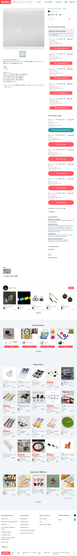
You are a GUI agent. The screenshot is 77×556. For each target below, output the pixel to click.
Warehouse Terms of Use (27, 553)
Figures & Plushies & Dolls (54, 8)
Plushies (65, 8)
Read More (55, 34)
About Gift (52, 211)
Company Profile (12, 553)
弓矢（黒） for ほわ (51, 306)
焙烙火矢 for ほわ (65, 306)
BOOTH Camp (4, 542)
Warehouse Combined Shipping (27, 530)
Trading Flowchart (54, 246)
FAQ (40, 521)
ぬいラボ (12, 288)
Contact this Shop (52, 257)
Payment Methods (24, 524)
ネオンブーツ (21, 306)
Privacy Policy (39, 553)
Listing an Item (4, 518)
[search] (30, 2)
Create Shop (59, 1)
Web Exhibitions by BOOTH (26, 533)
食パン (46, 342)
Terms (49, 254)
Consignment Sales (5, 534)
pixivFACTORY (51, 241)
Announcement (42, 518)
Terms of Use (19, 553)
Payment (51, 249)
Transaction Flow (24, 527)
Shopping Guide (24, 521)
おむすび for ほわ (36, 306)
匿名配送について (5, 524)
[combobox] (22, 2)
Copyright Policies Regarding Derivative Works (8, 538)
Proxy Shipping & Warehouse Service (8, 528)
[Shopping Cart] (66, 2)
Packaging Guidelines (6, 532)
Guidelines (34, 552)
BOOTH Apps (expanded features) (9, 521)
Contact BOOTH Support (45, 524)
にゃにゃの (30, 342)
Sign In (39, 1)
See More (38, 353)
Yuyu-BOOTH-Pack (69, 230)
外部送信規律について (47, 553)
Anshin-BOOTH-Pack (59, 230)
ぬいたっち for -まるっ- (8, 306)
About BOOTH (48, 1)
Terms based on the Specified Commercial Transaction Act (61, 553)
